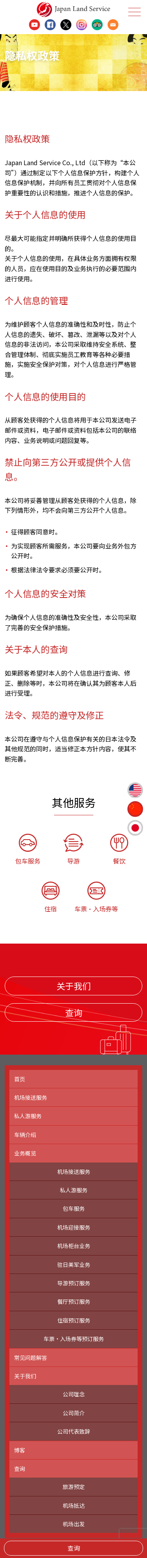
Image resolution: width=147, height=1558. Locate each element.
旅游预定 (74, 1487)
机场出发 (74, 1524)
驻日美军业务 (73, 1264)
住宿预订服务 (73, 1320)
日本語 (135, 828)
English (135, 790)
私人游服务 (28, 1116)
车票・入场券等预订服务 (74, 1339)
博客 (19, 1450)
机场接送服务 (30, 1097)
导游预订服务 (73, 1283)
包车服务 (28, 850)
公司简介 (74, 1413)
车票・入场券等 (97, 897)
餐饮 (119, 850)
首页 (19, 1079)
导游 (73, 850)
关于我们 (73, 985)
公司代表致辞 (73, 1431)
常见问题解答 (30, 1357)
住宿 (51, 897)
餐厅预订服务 (73, 1301)
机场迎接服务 (73, 1227)
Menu (134, 12)
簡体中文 (135, 809)
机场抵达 (74, 1505)
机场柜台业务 (73, 1246)
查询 (73, 1548)
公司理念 (74, 1394)
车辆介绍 (25, 1135)
